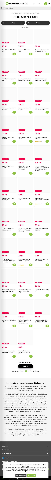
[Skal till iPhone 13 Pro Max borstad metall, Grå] (42, 94)
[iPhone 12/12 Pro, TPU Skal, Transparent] (9, 215)
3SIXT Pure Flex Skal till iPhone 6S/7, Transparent (41, 79)
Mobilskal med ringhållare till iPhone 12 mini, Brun (41, 321)
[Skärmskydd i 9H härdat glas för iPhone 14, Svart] (25, 65)
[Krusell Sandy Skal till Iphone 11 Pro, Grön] (25, 246)
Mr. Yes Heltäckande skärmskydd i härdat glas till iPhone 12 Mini (8, 261)
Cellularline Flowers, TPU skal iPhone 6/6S (41, 260)
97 (33, 371)
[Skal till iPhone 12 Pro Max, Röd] (9, 65)
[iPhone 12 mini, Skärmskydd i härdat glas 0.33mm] (42, 185)
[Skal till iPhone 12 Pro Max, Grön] (9, 307)
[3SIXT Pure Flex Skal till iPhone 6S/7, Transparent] (42, 65)
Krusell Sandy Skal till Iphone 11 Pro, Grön (24, 260)
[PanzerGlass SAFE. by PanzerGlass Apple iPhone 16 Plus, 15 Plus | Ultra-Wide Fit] (42, 153)
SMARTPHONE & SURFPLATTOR (22, 13)
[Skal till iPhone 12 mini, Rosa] (25, 185)
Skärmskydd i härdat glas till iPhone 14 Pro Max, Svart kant (25, 230)
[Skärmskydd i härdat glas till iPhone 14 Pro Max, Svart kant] (25, 215)
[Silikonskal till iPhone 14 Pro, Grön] (9, 124)
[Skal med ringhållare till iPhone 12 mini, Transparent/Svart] (25, 307)
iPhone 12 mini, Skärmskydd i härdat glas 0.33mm (42, 199)
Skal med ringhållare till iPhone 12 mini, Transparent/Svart (24, 322)
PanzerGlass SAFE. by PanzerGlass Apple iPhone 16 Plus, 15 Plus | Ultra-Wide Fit (42, 168)
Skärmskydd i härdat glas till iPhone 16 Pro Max (42, 50)
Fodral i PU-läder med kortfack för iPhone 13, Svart (24, 352)
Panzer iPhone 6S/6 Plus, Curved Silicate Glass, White (25, 291)
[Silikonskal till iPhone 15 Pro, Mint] (25, 94)
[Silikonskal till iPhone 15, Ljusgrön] (9, 153)
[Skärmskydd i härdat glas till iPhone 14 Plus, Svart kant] (9, 276)
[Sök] (25, 8)
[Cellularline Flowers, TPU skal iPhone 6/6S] (42, 246)
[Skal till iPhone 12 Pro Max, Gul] (9, 36)
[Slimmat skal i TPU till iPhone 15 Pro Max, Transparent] (25, 153)
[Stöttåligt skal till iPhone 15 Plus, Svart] (9, 94)
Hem (13, 13)
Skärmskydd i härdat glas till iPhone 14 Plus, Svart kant (9, 291)
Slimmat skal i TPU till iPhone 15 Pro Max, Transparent (24, 168)
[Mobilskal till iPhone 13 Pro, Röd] (42, 276)
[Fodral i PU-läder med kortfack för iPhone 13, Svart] (25, 337)
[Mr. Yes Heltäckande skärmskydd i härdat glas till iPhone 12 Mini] (9, 246)
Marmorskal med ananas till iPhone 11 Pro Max (8, 351)
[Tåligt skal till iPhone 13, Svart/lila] (42, 124)
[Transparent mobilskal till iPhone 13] (42, 215)
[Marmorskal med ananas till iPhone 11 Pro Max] (9, 337)
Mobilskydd (32, 13)
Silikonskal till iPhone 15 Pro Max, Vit (8, 198)
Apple (38, 13)
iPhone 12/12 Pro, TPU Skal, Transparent (8, 229)
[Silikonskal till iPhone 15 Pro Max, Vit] (9, 185)
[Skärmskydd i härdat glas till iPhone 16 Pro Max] (42, 36)
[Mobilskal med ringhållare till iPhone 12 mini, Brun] (42, 307)
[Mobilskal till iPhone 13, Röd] (25, 36)
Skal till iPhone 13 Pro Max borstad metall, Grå (42, 108)
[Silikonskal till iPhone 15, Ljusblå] (25, 124)
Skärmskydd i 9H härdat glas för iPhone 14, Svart (24, 79)
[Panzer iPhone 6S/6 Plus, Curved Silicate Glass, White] (25, 276)
